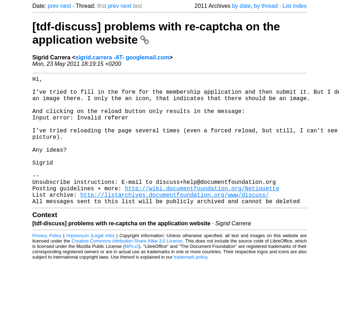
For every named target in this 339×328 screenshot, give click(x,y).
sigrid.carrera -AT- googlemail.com (122, 57)
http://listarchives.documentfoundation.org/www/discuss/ (174, 222)
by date (241, 6)
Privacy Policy (47, 264)
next (65, 6)
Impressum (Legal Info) (90, 264)
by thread (266, 6)
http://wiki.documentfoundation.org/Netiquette (202, 214)
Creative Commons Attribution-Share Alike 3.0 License (127, 269)
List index (295, 6)
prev (53, 6)
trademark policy (190, 285)
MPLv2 (132, 275)
